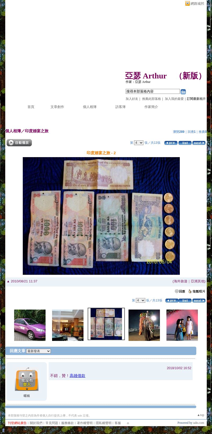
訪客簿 (120, 107)
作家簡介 (151, 107)
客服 (118, 423)
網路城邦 (197, 3)
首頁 (30, 107)
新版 (190, 75)
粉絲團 (11, 430)
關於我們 (36, 423)
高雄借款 (77, 375)
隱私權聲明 (103, 423)
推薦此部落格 (151, 99)
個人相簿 (90, 107)
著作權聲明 (85, 423)
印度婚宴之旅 (36, 131)
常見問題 (52, 423)
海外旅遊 (180, 281)
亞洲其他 (197, 281)
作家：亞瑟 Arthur (138, 82)
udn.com (198, 423)
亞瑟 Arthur (146, 75)
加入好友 (132, 99)
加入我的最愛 (174, 99)
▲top (200, 415)
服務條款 (67, 423)
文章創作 (57, 107)
